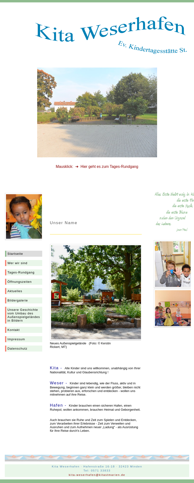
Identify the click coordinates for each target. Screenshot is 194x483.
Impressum (16, 339)
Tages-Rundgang (21, 272)
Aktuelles (14, 291)
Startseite (15, 254)
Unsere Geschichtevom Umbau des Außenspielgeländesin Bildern (23, 315)
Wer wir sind (17, 263)
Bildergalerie (17, 300)
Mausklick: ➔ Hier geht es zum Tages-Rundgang (97, 167)
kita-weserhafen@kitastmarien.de (97, 474)
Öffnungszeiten (19, 282)
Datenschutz (17, 348)
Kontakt (13, 330)
